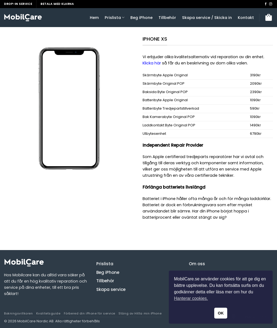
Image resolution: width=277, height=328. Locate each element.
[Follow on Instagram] (270, 4)
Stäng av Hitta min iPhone (139, 313)
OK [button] (221, 313)
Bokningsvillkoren (18, 313)
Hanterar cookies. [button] (191, 298)
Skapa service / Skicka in (207, 17)
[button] (268, 18)
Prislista (114, 17)
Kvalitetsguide (48, 313)
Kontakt (246, 17)
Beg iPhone (141, 17)
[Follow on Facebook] (265, 4)
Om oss (197, 264)
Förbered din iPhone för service (89, 313)
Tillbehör (167, 17)
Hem (94, 17)
